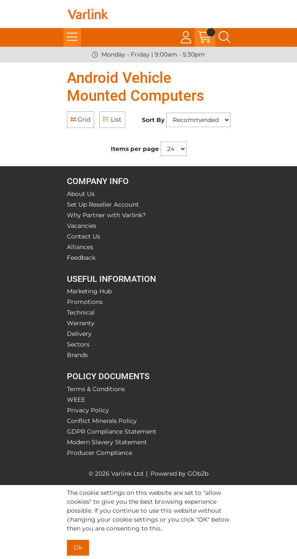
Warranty (81, 323)
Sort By (153, 120)
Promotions (85, 302)
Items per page (135, 149)
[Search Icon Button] (224, 37)
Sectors (78, 344)
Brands (77, 355)
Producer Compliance (99, 453)
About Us (81, 194)
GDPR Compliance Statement (111, 431)
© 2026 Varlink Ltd (116, 473)
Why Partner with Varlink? (106, 215)
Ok (78, 547)
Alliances (80, 247)
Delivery (79, 334)
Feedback (81, 257)
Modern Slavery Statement (107, 442)
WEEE (76, 399)
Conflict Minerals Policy (102, 421)
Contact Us (83, 236)
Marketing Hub (89, 291)
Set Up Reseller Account (103, 204)
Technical (81, 312)
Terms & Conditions (96, 389)
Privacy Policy (88, 410)
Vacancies (81, 226)
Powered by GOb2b (179, 473)
